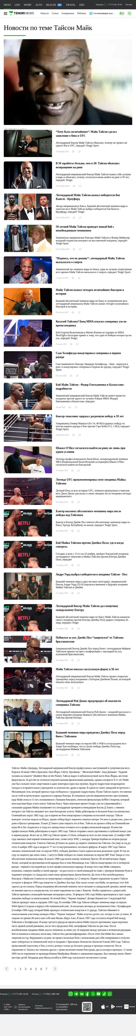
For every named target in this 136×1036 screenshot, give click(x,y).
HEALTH (54, 4)
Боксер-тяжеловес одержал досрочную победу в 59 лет (90, 416)
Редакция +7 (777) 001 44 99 (109, 4)
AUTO (38, 4)
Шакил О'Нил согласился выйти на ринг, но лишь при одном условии (90, 450)
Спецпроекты (67, 13)
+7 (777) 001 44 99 (19, 994)
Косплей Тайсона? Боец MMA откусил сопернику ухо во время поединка (91, 323)
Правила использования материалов (24, 1006)
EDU (82, 4)
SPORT (28, 4)
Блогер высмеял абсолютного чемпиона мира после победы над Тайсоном (88, 513)
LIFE (17, 4)
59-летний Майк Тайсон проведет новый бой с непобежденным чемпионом (85, 228)
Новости (45, 13)
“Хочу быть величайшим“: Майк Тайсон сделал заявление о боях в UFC (86, 133)
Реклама (129, 4)
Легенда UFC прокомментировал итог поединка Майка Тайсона (91, 481)
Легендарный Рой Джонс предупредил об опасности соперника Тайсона (88, 702)
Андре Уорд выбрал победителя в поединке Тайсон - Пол (91, 574)
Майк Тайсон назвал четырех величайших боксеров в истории (90, 291)
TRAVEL (71, 4)
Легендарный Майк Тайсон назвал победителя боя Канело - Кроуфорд (88, 197)
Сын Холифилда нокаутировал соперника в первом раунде (88, 355)
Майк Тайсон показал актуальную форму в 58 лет (87, 669)
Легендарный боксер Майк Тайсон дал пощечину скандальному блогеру (87, 608)
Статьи (55, 13)
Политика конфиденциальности (43, 1007)
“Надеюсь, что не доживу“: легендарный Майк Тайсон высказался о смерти (90, 260)
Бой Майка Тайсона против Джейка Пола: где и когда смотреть (90, 544)
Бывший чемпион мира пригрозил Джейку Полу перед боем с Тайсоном (90, 734)
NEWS (7, 4)
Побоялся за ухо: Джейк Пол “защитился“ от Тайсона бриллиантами (89, 639)
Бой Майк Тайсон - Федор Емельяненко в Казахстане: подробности (90, 386)
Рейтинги (81, 13)
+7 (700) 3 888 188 (50, 994)
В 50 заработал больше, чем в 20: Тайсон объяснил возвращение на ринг (87, 165)
